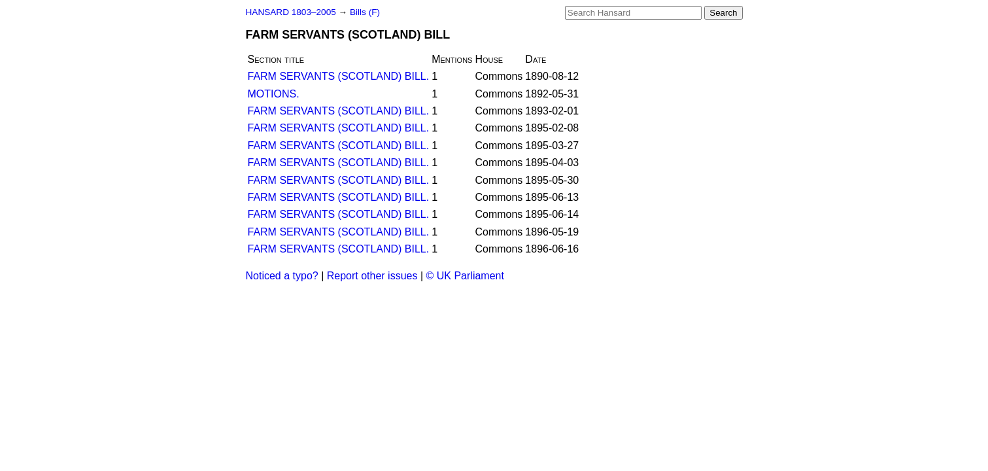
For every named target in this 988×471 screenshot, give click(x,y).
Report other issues (372, 275)
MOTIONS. (273, 93)
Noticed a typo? (282, 275)
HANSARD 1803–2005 (291, 12)
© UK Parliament (465, 275)
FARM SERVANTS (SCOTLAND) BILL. (339, 76)
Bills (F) (365, 12)
